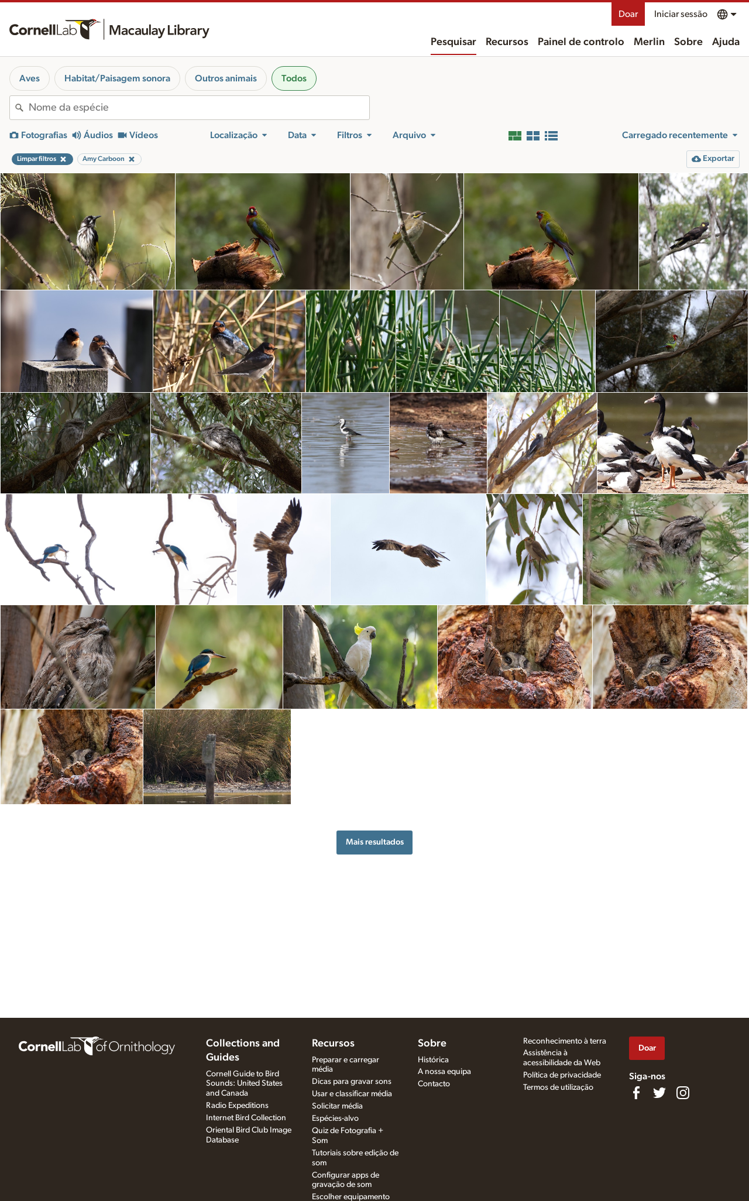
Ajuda (726, 42)
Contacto (434, 1084)
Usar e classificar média (352, 1094)
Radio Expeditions (237, 1106)
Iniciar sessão (680, 14)
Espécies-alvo (335, 1118)
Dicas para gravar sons (351, 1082)
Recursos (507, 42)
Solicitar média (337, 1106)
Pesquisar (453, 42)
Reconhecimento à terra (564, 1041)
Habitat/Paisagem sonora (117, 78)
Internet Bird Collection (246, 1118)
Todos (294, 78)
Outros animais (226, 78)
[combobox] (199, 107)
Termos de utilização (558, 1087)
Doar (628, 14)
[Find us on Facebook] (636, 1093)
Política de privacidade (562, 1075)
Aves (29, 78)
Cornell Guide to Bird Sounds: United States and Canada (244, 1084)
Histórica (433, 1060)
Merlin (649, 42)
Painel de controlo (581, 42)
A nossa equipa (444, 1072)
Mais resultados (375, 842)
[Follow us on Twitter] (659, 1093)
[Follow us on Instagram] (683, 1093)
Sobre (688, 42)
